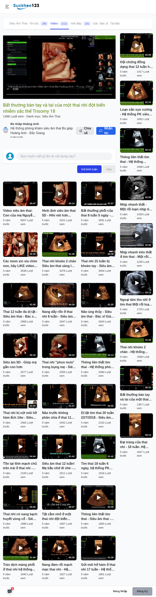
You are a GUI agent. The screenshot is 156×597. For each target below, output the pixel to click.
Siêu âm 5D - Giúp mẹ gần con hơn (20, 365)
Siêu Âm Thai (18, 23)
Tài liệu (115, 23)
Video (59, 23)
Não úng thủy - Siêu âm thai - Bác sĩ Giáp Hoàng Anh (97, 314)
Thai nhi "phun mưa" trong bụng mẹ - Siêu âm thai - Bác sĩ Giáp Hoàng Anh (58, 365)
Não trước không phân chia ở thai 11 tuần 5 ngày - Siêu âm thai (59, 415)
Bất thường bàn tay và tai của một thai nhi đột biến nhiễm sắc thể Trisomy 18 (135, 397)
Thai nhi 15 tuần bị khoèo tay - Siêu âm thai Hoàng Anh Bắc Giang (96, 263)
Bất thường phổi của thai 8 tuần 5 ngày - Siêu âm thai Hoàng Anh (97, 213)
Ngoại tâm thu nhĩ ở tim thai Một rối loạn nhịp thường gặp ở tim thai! (135, 302)
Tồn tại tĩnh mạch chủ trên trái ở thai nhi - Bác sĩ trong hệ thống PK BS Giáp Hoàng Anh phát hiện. (20, 466)
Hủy (109, 169)
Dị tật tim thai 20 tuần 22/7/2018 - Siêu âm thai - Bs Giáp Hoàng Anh (97, 415)
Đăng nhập (120, 591)
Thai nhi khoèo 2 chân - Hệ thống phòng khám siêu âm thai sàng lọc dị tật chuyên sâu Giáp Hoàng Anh (136, 349)
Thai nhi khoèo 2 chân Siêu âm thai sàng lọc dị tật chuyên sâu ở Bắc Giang (59, 263)
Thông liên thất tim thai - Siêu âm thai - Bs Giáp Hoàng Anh (96, 516)
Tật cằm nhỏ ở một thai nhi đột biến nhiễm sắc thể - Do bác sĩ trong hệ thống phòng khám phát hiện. (58, 516)
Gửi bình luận (89, 169)
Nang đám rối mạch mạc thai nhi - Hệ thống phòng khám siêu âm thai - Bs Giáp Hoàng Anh (59, 567)
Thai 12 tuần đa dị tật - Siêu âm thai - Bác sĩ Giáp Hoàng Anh (20, 314)
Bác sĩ (104, 23)
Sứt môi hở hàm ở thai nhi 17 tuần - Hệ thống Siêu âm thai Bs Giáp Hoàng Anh (98, 567)
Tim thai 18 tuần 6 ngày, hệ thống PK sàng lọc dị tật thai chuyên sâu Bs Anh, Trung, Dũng (96, 466)
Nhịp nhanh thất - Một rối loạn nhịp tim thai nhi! (136, 207)
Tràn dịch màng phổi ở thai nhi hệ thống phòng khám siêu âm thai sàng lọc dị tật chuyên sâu (19, 567)
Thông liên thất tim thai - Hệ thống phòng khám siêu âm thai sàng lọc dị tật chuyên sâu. (98, 365)
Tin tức (38, 23)
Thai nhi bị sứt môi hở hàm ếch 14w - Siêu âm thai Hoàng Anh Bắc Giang (20, 415)
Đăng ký (142, 591)
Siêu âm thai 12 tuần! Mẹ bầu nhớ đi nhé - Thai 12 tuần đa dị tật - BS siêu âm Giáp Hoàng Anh (59, 466)
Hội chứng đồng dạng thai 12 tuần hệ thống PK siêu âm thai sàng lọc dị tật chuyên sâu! (136, 64)
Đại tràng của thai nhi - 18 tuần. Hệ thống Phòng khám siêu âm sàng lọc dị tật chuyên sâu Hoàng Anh (135, 444)
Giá (95, 23)
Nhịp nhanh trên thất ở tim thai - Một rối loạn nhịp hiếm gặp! (136, 254)
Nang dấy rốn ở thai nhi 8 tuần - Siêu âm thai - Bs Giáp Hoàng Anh (58, 314)
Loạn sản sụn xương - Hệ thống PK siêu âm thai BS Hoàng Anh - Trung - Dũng (136, 112)
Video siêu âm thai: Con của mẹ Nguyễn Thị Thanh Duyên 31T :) (19, 213)
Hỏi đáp (81, 23)
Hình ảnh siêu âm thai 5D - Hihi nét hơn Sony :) (59, 213)
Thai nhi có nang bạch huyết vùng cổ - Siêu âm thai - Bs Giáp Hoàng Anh (20, 516)
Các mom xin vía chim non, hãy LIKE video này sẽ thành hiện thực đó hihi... (20, 263)
